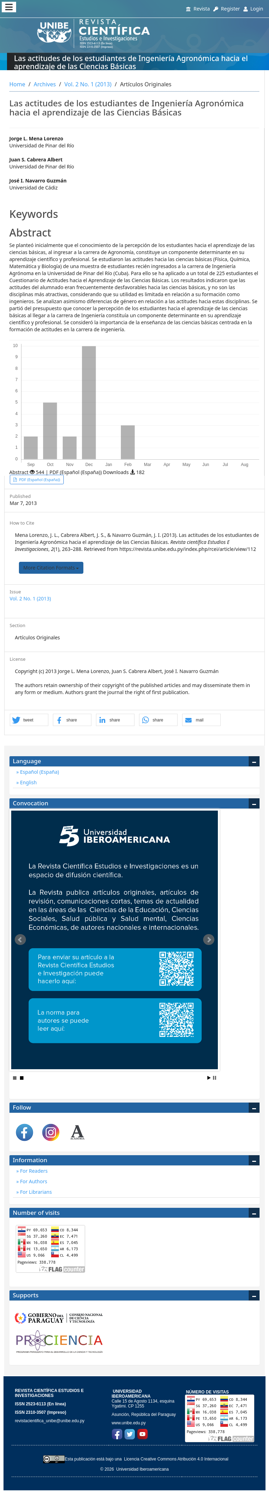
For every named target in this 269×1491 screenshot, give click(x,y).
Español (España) (39, 771)
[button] (29, 720)
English (28, 782)
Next (208, 939)
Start (209, 1078)
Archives (45, 84)
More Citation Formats (51, 567)
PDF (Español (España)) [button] (39, 479)
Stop (214, 1078)
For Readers (33, 1170)
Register (226, 8)
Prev (20, 939)
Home (17, 84)
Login (253, 8)
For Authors (33, 1181)
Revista (198, 8)
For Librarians (35, 1192)
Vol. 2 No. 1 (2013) (88, 84)
